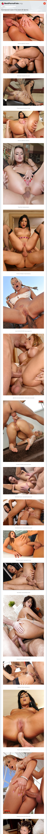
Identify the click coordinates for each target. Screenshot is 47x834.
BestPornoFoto (13, 3)
